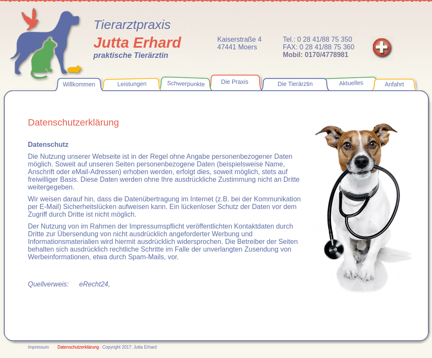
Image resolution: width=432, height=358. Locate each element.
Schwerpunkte (186, 84)
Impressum (38, 347)
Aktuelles (351, 83)
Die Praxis (235, 81)
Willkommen (79, 84)
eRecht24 (94, 284)
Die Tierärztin (295, 83)
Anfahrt (394, 84)
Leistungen (131, 83)
